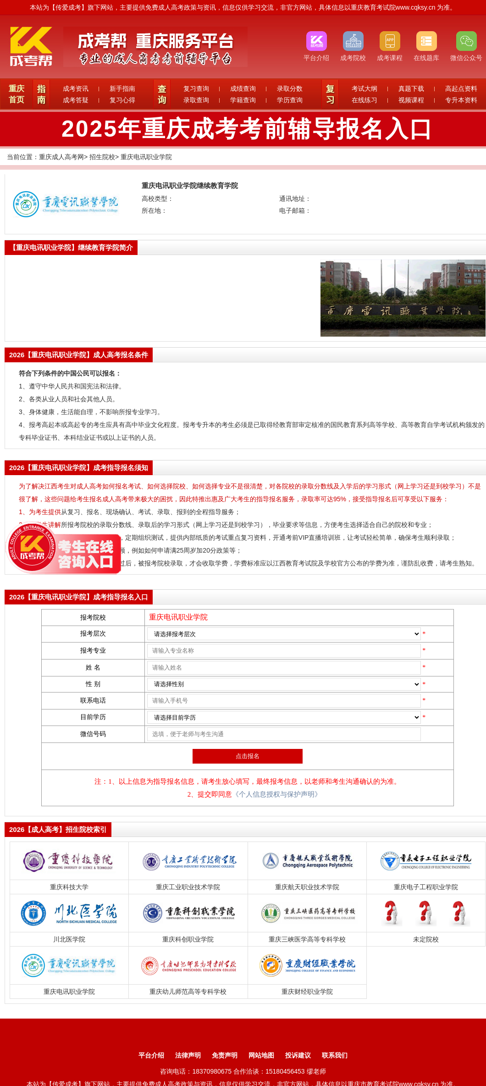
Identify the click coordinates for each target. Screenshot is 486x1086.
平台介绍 (151, 1055)
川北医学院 (69, 939)
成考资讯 (75, 88)
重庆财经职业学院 (307, 991)
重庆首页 (16, 94)
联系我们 (335, 1055)
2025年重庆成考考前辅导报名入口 (247, 129)
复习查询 (196, 88)
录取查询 (196, 100)
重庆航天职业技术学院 (307, 887)
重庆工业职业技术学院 (188, 887)
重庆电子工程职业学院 (426, 887)
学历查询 (290, 100)
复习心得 (122, 100)
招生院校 (102, 157)
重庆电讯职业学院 (146, 157)
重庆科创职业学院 (188, 939)
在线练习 (364, 100)
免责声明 (224, 1055)
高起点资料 (461, 88)
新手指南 (122, 88)
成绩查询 (243, 88)
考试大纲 (364, 88)
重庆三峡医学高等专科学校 (307, 939)
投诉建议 (298, 1055)
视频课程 (411, 100)
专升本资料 (461, 100)
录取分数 (290, 88)
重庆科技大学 (69, 887)
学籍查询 (243, 100)
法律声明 (188, 1055)
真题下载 (411, 88)
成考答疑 (75, 100)
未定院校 (426, 939)
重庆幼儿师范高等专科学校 (187, 991)
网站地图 (261, 1055)
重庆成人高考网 (61, 157)
